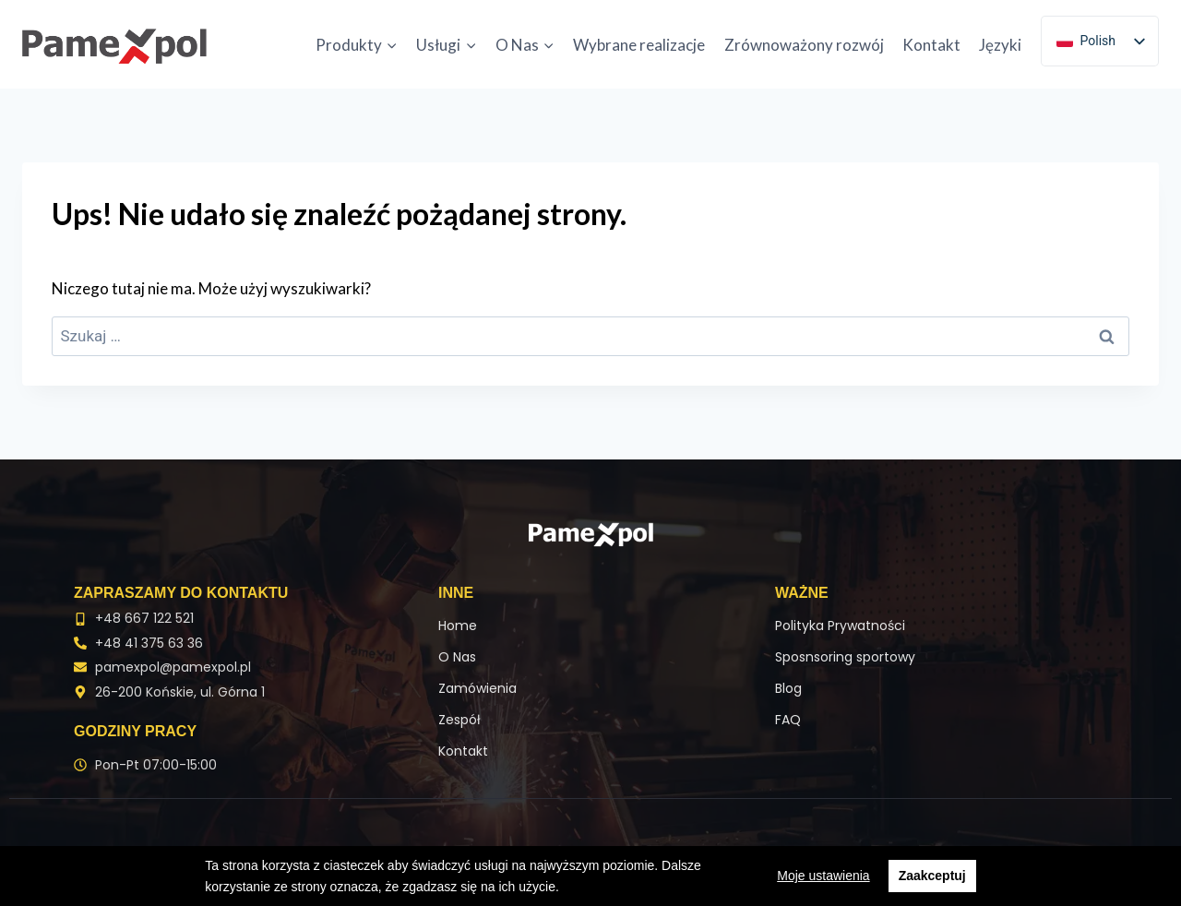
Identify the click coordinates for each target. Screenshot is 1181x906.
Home (457, 625)
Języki (1000, 44)
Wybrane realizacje (639, 44)
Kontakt (931, 44)
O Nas (457, 657)
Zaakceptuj (932, 875)
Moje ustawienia (823, 875)
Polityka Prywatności (840, 625)
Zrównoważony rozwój (804, 44)
